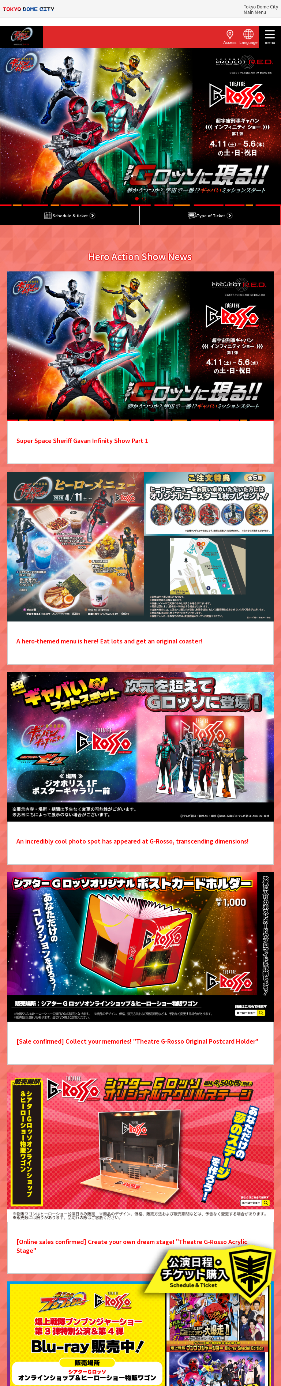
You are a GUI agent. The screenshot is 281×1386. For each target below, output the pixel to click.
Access (229, 37)
